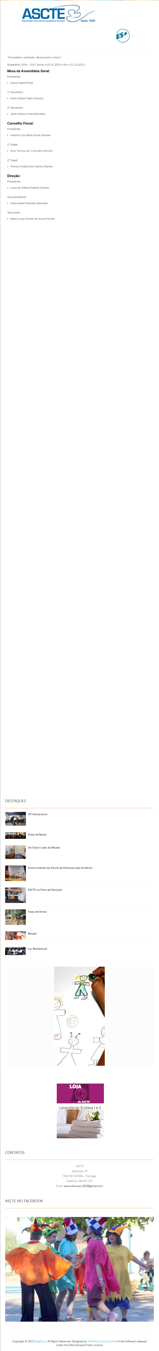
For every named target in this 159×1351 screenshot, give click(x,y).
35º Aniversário (37, 814)
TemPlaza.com (96, 1341)
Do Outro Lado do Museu (44, 847)
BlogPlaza (40, 1341)
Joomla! (111, 1341)
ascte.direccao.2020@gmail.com (83, 1186)
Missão (32, 933)
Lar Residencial (37, 949)
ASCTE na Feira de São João (45, 890)
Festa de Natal (37, 834)
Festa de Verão (37, 911)
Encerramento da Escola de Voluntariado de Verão (60, 868)
